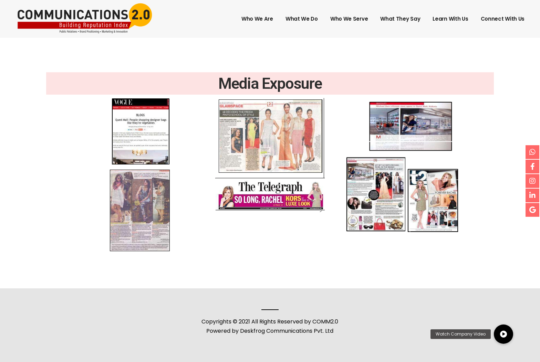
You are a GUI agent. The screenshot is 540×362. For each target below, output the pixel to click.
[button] (503, 334)
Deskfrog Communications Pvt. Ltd (286, 331)
